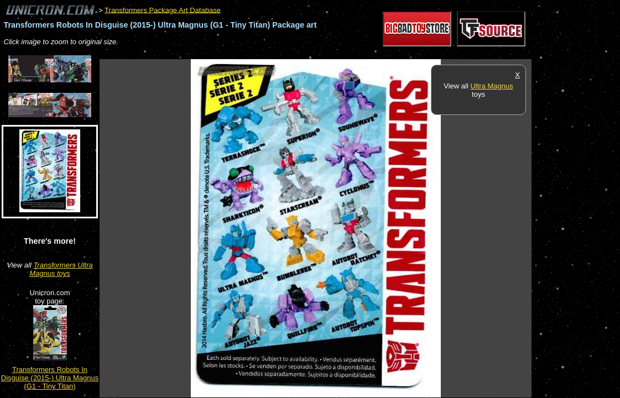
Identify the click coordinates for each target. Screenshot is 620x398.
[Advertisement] (301, 53)
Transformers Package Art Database (163, 10)
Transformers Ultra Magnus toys (61, 269)
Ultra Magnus (491, 86)
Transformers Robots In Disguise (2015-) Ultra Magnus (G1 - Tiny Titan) (49, 377)
